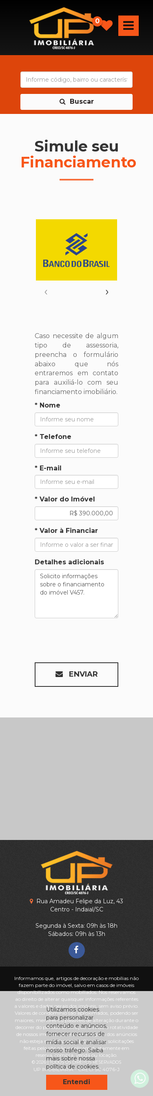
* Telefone (53, 437)
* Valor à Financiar (66, 531)
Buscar (77, 101)
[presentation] (46, 291)
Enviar (76, 674)
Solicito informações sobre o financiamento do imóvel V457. (76, 593)
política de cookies (72, 1066)
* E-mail (48, 468)
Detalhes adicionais (69, 562)
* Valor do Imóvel (65, 499)
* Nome (47, 405)
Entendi (76, 1082)
